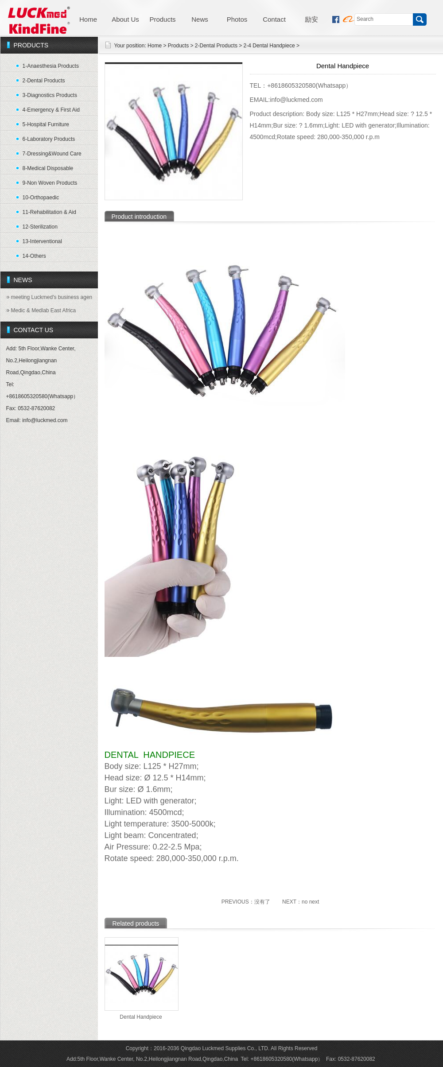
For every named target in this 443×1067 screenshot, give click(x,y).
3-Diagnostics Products (50, 95)
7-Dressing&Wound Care (52, 154)
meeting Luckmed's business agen (52, 297)
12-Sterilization (40, 227)
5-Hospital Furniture (46, 124)
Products (162, 19)
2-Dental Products (44, 81)
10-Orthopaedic (41, 197)
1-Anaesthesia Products (51, 66)
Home (88, 19)
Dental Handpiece (141, 1017)
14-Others (34, 256)
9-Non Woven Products (50, 183)
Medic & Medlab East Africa (43, 310)
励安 (311, 19)
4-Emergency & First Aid (51, 110)
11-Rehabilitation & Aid (49, 212)
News (199, 19)
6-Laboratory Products (49, 139)
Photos (237, 19)
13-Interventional (42, 241)
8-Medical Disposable (48, 168)
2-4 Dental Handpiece (269, 46)
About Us (125, 19)
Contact (274, 19)
